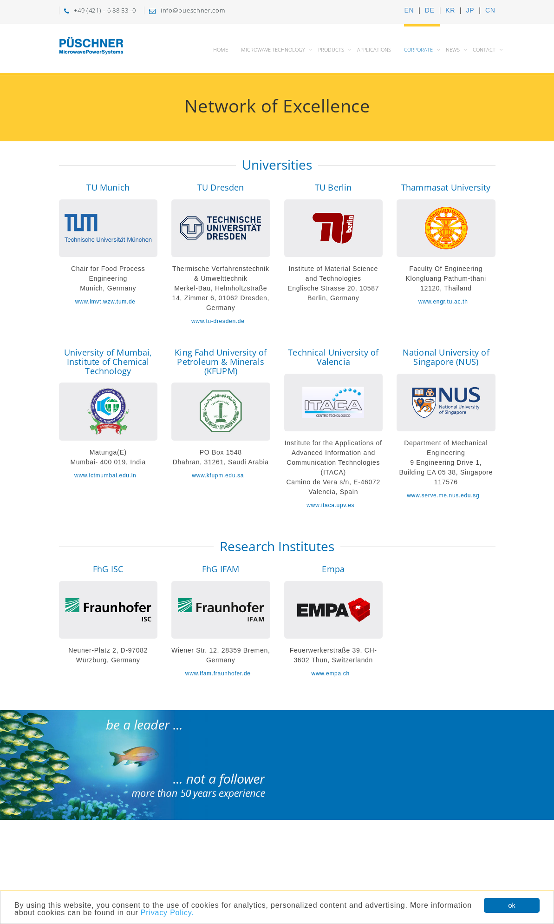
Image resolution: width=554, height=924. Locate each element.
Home (220, 49)
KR (450, 10)
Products (331, 49)
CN (490, 10)
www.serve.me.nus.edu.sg (443, 495)
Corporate (418, 49)
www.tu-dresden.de (218, 321)
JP (470, 10)
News (453, 49)
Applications (374, 49)
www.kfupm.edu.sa (218, 475)
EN (409, 10)
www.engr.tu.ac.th (443, 301)
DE (430, 10)
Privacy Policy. (167, 913)
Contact (484, 49)
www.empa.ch (331, 673)
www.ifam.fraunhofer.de (218, 673)
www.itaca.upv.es (330, 505)
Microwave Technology (273, 49)
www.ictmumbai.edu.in (105, 475)
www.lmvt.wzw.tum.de (105, 301)
